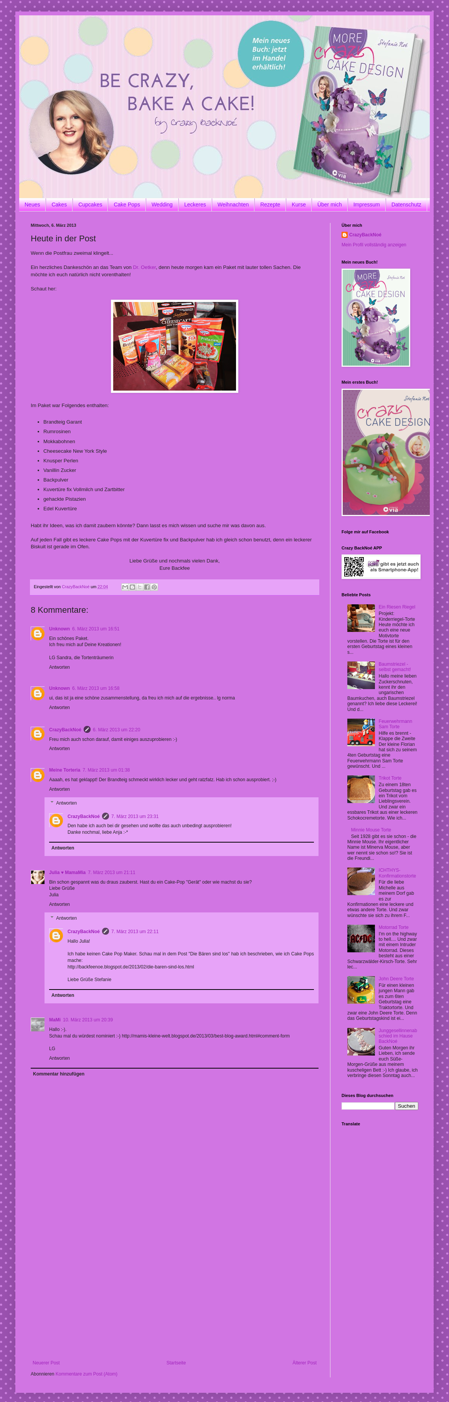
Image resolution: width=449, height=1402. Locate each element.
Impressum (366, 204)
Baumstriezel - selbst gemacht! (395, 666)
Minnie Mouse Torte (371, 830)
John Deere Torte (396, 978)
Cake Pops (127, 204)
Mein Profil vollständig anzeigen (374, 244)
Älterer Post (304, 1363)
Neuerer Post (46, 1363)
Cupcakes (90, 204)
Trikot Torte (390, 778)
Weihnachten (233, 204)
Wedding (162, 204)
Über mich (329, 204)
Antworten (59, 667)
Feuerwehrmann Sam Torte (395, 724)
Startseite (176, 1363)
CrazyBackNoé (65, 729)
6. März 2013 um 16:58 (95, 688)
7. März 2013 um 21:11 (111, 872)
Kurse (299, 204)
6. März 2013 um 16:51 (95, 629)
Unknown (59, 629)
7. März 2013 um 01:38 (106, 770)
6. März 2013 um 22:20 (116, 729)
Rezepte (270, 204)
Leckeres (195, 204)
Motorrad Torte (394, 927)
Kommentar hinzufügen (58, 1074)
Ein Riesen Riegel (397, 607)
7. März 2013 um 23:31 (134, 816)
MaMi (55, 1020)
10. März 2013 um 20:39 (88, 1020)
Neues (32, 204)
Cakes (59, 204)
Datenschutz (406, 204)
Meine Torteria (64, 770)
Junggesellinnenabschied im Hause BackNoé (398, 1036)
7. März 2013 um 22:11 (134, 931)
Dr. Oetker (144, 267)
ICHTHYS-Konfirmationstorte (397, 873)
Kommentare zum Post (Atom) (86, 1374)
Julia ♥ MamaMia (67, 872)
